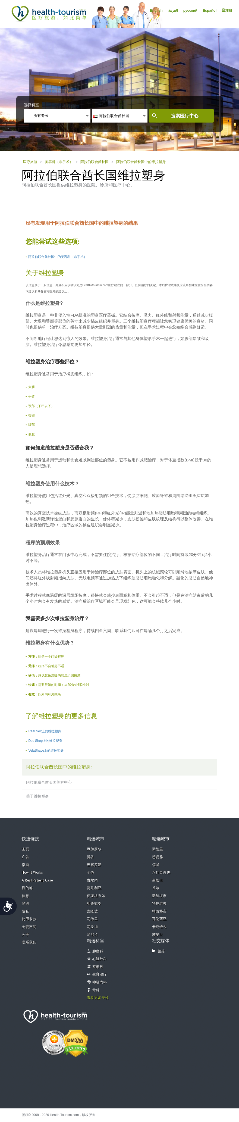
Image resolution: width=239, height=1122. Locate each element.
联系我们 (29, 942)
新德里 (157, 849)
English (156, 10)
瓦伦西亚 (159, 919)
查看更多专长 (98, 998)
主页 (25, 849)
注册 (227, 10)
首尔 (155, 888)
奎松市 (157, 880)
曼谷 (90, 857)
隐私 (25, 911)
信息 (25, 896)
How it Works (32, 872)
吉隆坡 (92, 911)
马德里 (92, 919)
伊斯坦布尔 (96, 896)
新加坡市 (159, 896)
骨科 (96, 990)
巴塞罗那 (94, 865)
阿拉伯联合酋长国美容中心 (49, 782)
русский (190, 10)
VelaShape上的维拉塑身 (46, 750)
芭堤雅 (157, 857)
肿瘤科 (97, 951)
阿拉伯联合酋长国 (94, 162)
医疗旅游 (30, 162)
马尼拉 (92, 935)
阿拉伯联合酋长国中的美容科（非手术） (57, 257)
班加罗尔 (94, 849)
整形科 (97, 967)
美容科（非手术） (59, 162)
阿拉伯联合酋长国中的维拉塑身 (141, 162)
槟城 (155, 865)
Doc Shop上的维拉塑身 (45, 741)
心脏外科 (99, 959)
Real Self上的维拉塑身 (44, 731)
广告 (25, 857)
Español (209, 10)
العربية (173, 10)
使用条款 (29, 919)
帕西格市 (159, 911)
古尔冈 (92, 880)
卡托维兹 (159, 927)
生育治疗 (99, 974)
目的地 (27, 888)
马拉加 (92, 927)
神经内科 (99, 982)
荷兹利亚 (94, 888)
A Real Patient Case (37, 880)
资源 (25, 903)
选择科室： (33, 105)
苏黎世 (157, 935)
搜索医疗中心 (185, 115)
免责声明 (29, 927)
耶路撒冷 (94, 903)
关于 (25, 935)
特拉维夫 (159, 903)
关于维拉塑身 (37, 796)
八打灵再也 (161, 872)
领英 (158, 951)
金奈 (90, 872)
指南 (25, 865)
